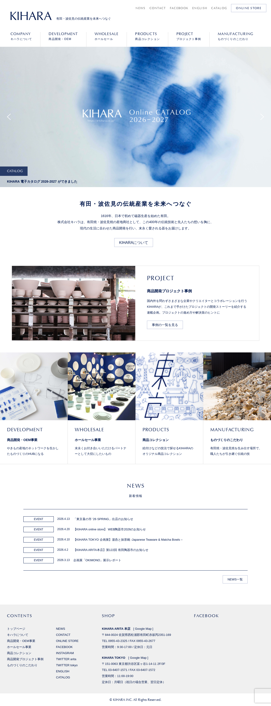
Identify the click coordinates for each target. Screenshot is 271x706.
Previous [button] (9, 117)
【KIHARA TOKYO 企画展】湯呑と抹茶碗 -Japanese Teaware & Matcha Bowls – (128, 539)
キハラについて (21, 36)
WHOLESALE (89, 429)
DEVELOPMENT (25, 429)
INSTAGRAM (65, 653)
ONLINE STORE (248, 8)
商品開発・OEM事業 (22, 440)
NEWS (140, 8)
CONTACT (158, 8)
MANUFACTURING (232, 429)
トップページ (16, 628)
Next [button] (262, 117)
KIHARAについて (133, 242)
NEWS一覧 (235, 579)
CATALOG (219, 8)
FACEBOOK (179, 8)
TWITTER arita (66, 659)
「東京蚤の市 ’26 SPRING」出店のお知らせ (103, 519)
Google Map (143, 628)
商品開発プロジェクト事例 (169, 291)
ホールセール (107, 36)
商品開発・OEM (63, 36)
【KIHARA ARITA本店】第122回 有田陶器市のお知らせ (110, 550)
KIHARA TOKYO (113, 657)
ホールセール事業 (88, 440)
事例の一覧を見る (165, 325)
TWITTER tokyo (67, 665)
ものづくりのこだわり (235, 36)
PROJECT (160, 278)
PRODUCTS (156, 429)
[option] (135, 123)
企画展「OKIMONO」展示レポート (97, 560)
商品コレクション (147, 36)
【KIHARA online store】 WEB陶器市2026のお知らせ (109, 529)
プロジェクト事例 (188, 36)
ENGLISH (199, 8)
